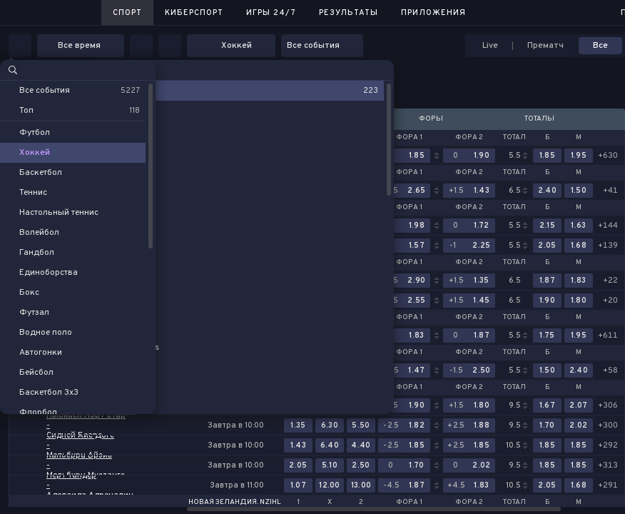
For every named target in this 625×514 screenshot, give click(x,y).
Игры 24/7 (271, 13)
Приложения (433, 13)
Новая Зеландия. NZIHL (234, 502)
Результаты (348, 13)
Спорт (127, 13)
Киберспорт (194, 13)
